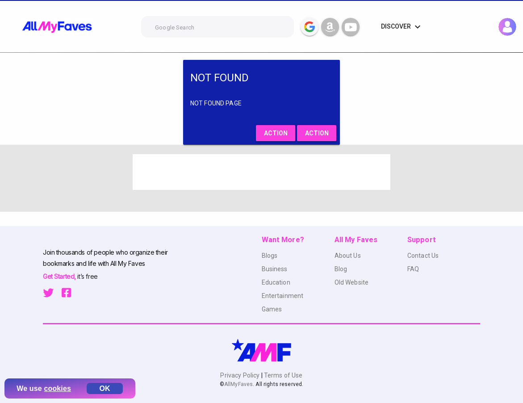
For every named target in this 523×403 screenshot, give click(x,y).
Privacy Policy (240, 375)
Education (276, 282)
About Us (348, 255)
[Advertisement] (262, 172)
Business (275, 269)
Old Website (352, 282)
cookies (57, 388)
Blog (341, 269)
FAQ (413, 269)
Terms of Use (283, 375)
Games (272, 309)
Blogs (270, 255)
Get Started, (60, 276)
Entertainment (283, 295)
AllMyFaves (238, 384)
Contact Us (423, 255)
